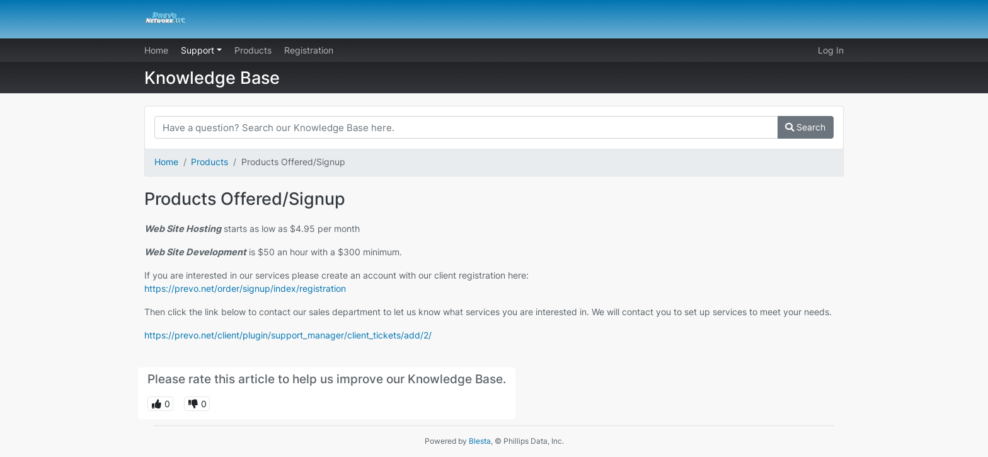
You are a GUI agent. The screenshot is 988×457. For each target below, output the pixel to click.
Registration (308, 50)
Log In (831, 50)
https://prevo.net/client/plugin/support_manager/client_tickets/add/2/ (288, 335)
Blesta (480, 441)
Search (805, 127)
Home (156, 50)
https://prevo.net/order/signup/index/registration (245, 288)
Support (199, 50)
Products (253, 50)
